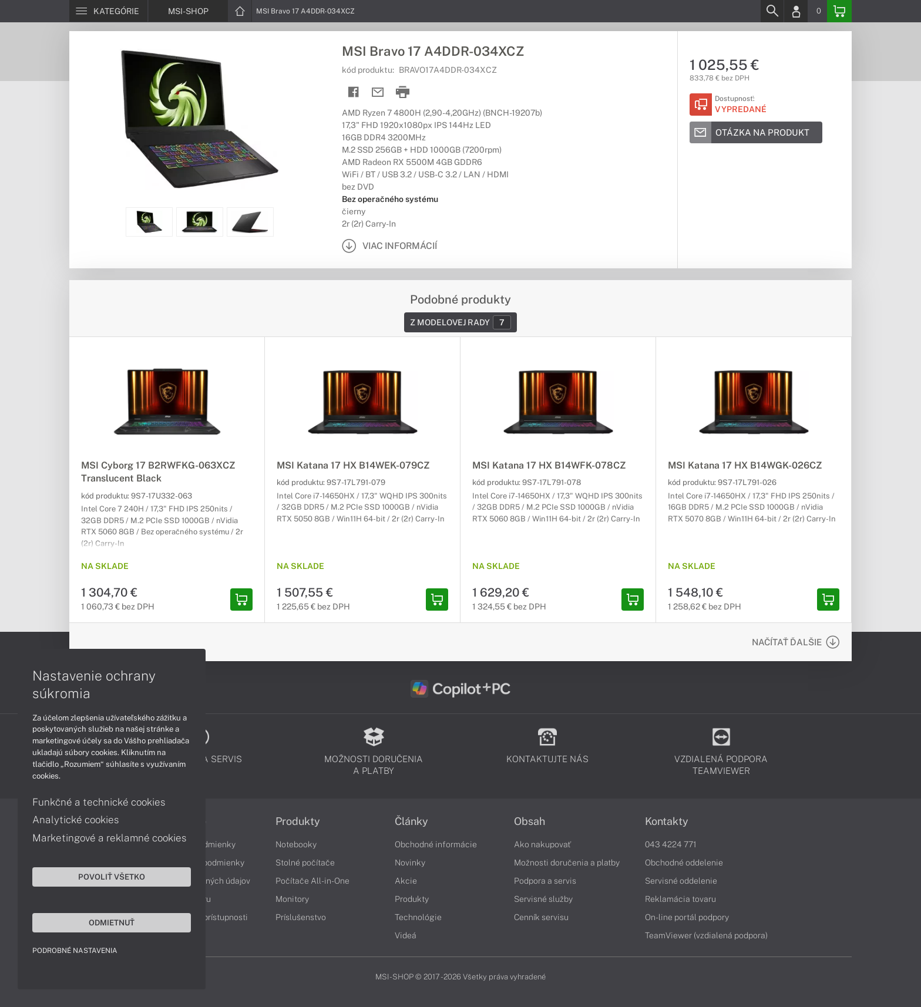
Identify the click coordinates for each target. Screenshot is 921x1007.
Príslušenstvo (300, 917)
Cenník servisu (541, 917)
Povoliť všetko (111, 876)
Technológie (418, 917)
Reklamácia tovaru (680, 899)
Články (411, 821)
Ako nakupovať (542, 844)
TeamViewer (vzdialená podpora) (706, 935)
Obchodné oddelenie (684, 862)
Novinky (410, 862)
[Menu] (108, 11)
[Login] (796, 11)
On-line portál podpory (687, 917)
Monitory (292, 899)
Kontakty (666, 821)
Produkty (297, 821)
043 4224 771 (671, 844)
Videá (405, 935)
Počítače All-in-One (312, 880)
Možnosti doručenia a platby (567, 862)
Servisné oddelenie (681, 880)
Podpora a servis (545, 880)
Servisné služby (543, 899)
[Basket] (839, 11)
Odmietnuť (112, 922)
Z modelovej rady (460, 322)
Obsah (529, 821)
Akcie (406, 880)
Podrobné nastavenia (74, 951)
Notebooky (296, 844)
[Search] (772, 11)
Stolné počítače (305, 862)
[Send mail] (378, 92)
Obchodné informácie (436, 844)
